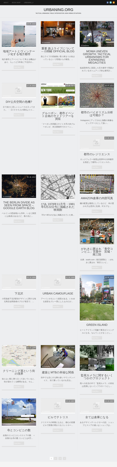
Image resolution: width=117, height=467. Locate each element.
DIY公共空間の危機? (19, 101)
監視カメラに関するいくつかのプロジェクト (97, 377)
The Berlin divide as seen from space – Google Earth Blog (19, 205)
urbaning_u (28, 2)
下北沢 (19, 293)
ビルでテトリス (58, 417)
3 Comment (46, 366)
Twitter (111, 2)
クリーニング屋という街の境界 (19, 372)
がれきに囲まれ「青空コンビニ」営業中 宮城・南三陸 (97, 251)
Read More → (18, 67)
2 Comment (7, 288)
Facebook (107, 2)
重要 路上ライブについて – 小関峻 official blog (57, 50)
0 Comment (7, 45)
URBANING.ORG (58, 10)
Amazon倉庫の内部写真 (97, 198)
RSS (114, 2)
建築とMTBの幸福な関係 (58, 372)
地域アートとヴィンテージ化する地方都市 (19, 53)
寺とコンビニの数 (19, 430)
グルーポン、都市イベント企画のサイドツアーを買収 (58, 116)
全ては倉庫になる (97, 417)
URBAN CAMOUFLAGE (58, 293)
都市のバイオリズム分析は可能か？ (97, 114)
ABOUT (6, 2)
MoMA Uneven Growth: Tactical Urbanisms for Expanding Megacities (97, 57)
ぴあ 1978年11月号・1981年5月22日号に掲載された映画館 (58, 206)
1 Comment (85, 369)
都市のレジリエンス (97, 154)
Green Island (97, 324)
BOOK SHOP (16, 2)
